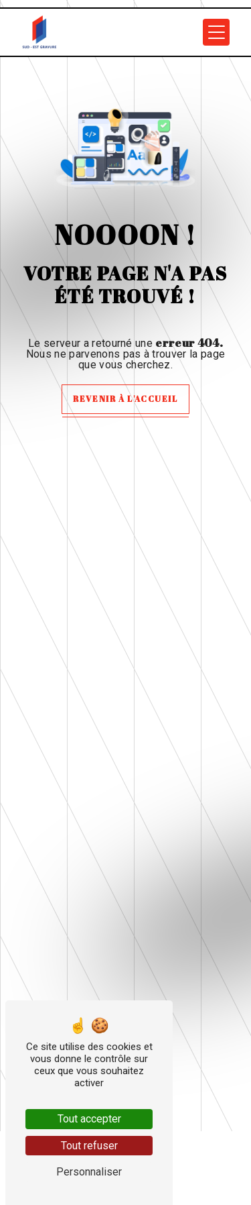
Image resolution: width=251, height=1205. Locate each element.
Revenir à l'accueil (125, 398)
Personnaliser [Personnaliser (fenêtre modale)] (89, 1171)
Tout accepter (89, 1118)
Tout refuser (89, 1145)
